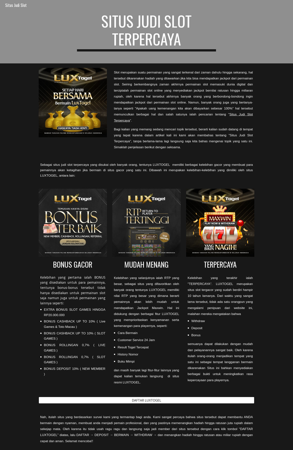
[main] (146, 31)
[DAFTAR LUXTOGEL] (146, 400)
